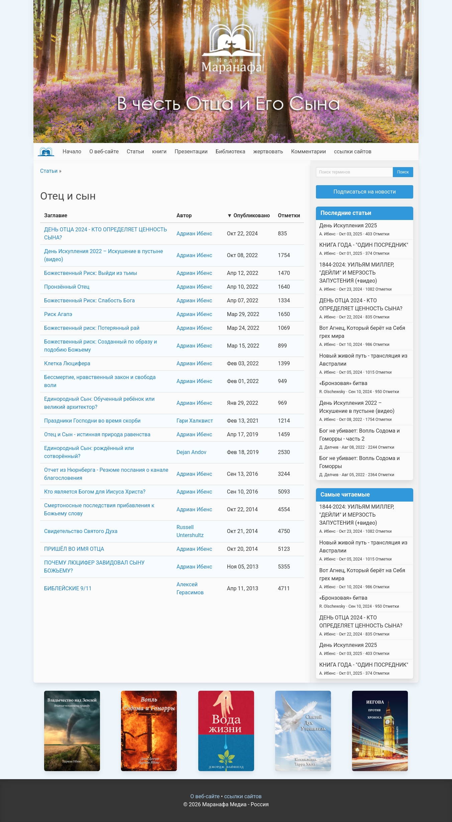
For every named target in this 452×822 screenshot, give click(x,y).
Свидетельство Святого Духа (80, 531)
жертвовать (268, 151)
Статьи (135, 151)
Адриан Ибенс (194, 233)
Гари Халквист (195, 421)
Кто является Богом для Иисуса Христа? (94, 492)
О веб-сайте (104, 151)
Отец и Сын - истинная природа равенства (97, 434)
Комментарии (308, 151)
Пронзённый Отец (66, 287)
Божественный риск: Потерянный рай (91, 328)
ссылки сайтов (352, 151)
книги (159, 151)
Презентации (191, 151)
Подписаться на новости (365, 192)
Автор (184, 215)
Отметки (289, 215)
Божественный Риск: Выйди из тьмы (90, 273)
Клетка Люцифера (67, 363)
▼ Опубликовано (248, 215)
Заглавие (55, 215)
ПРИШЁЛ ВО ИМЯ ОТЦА (74, 549)
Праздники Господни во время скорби (92, 421)
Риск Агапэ (58, 314)
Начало (72, 151)
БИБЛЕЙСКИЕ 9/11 (68, 588)
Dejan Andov (191, 452)
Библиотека (230, 151)
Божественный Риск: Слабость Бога (89, 300)
